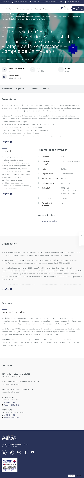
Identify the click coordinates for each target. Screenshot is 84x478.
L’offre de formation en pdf (52, 2)
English (78, 476)
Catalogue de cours (42, 9)
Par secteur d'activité (25, 9)
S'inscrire (5, 2)
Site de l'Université (19, 2)
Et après (34, 89)
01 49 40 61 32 (9, 402)
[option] (78, 476)
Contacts (45, 89)
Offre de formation (17, 14)
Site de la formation (47, 221)
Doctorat (69, 2)
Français (71, 476)
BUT (28, 14)
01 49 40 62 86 (9, 415)
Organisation (21, 89)
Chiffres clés (34, 2)
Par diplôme (10, 9)
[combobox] (71, 476)
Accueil (5, 14)
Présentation (7, 89)
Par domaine (56, 9)
